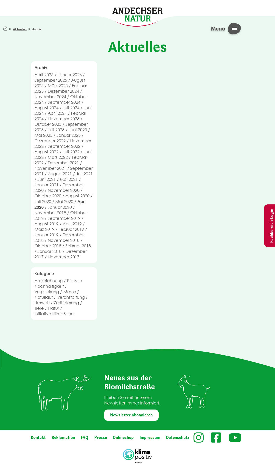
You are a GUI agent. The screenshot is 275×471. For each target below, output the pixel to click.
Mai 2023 (43, 135)
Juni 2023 (78, 129)
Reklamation (63, 437)
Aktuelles (20, 29)
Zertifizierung (66, 302)
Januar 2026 (70, 74)
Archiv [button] (40, 67)
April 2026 (43, 74)
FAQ (84, 437)
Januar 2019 (46, 234)
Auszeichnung (48, 280)
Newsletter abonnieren (131, 415)
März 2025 (58, 85)
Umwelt (42, 302)
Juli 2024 (71, 107)
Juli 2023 (56, 129)
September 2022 (64, 146)
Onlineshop (123, 437)
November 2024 (50, 96)
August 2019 (46, 223)
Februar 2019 (71, 229)
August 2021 (60, 173)
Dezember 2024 (63, 91)
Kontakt (38, 437)
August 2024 (46, 107)
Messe (69, 291)
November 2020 (63, 190)
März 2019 (44, 229)
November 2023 (63, 118)
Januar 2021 (46, 184)
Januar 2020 (60, 207)
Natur (53, 308)
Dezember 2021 (63, 162)
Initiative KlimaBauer (54, 313)
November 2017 (63, 256)
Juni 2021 (46, 179)
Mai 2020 (64, 201)
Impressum (150, 437)
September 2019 (64, 218)
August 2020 (77, 195)
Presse (73, 280)
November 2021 (50, 168)
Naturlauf (43, 297)
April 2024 (57, 113)
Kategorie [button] (44, 273)
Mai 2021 (69, 179)
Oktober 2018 (47, 245)
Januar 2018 (49, 251)
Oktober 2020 (47, 195)
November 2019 (50, 212)
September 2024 (64, 102)
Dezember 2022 (50, 140)
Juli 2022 (71, 151)
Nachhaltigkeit (49, 286)
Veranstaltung (71, 297)
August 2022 (46, 151)
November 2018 (63, 240)
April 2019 (72, 223)
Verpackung (46, 291)
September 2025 (50, 80)
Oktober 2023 (47, 124)
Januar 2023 (68, 135)
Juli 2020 (42, 201)
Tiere (39, 308)
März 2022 (58, 157)
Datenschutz (177, 437)
